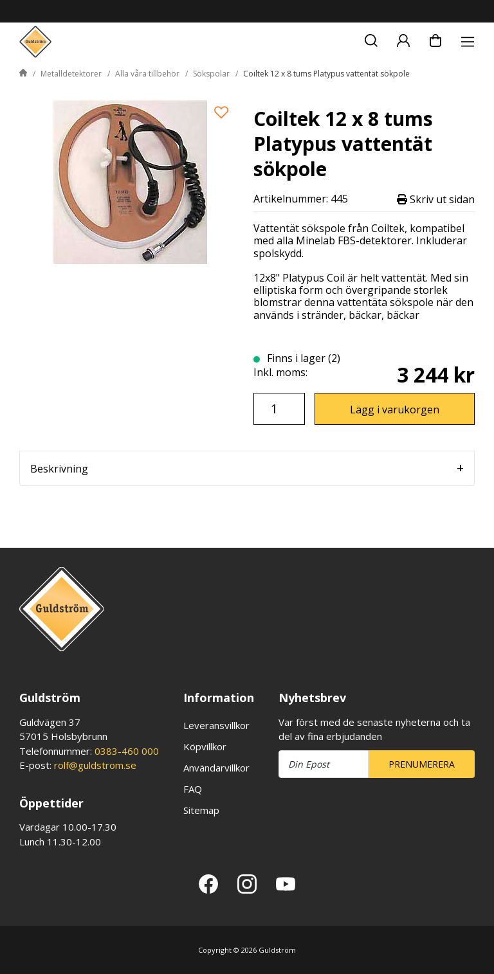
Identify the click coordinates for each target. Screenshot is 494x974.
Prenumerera (422, 764)
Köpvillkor (204, 746)
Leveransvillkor (216, 725)
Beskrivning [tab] (59, 469)
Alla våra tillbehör (147, 73)
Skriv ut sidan (436, 199)
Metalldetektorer (71, 73)
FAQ (192, 788)
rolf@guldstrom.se (95, 765)
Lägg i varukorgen (394, 409)
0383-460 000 (127, 750)
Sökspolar (211, 73)
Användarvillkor (216, 767)
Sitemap (201, 810)
